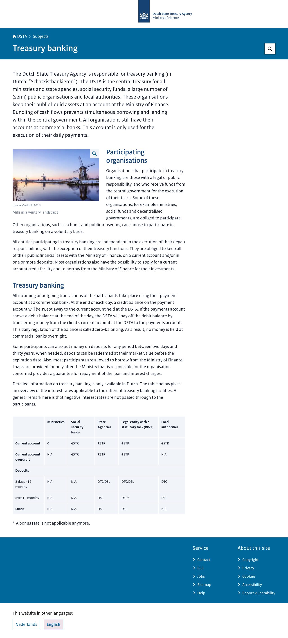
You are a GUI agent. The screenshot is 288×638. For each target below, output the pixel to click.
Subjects (41, 36)
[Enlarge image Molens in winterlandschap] (94, 153)
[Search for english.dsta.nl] (270, 48)
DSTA (20, 36)
